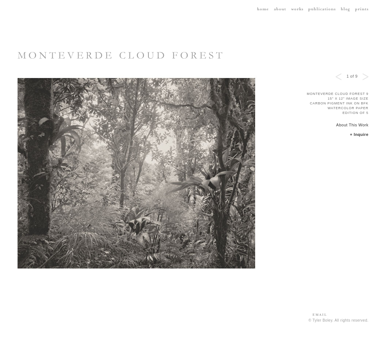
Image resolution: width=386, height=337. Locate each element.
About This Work (352, 125)
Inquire (361, 134)
